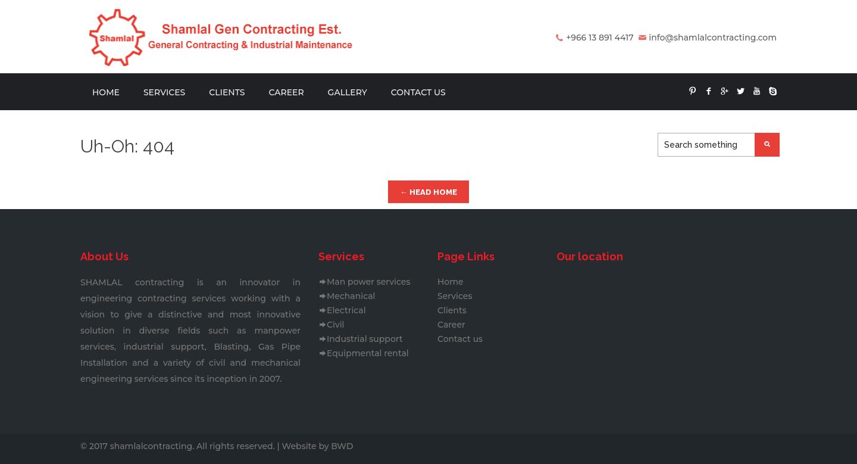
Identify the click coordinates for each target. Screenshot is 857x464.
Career (286, 92)
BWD (342, 446)
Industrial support (360, 339)
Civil (331, 324)
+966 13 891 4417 (599, 37)
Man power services (364, 281)
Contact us (418, 92)
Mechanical (346, 296)
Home (106, 92)
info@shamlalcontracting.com (713, 37)
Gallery (347, 92)
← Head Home (428, 192)
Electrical (342, 310)
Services (164, 92)
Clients (227, 92)
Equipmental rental (363, 353)
